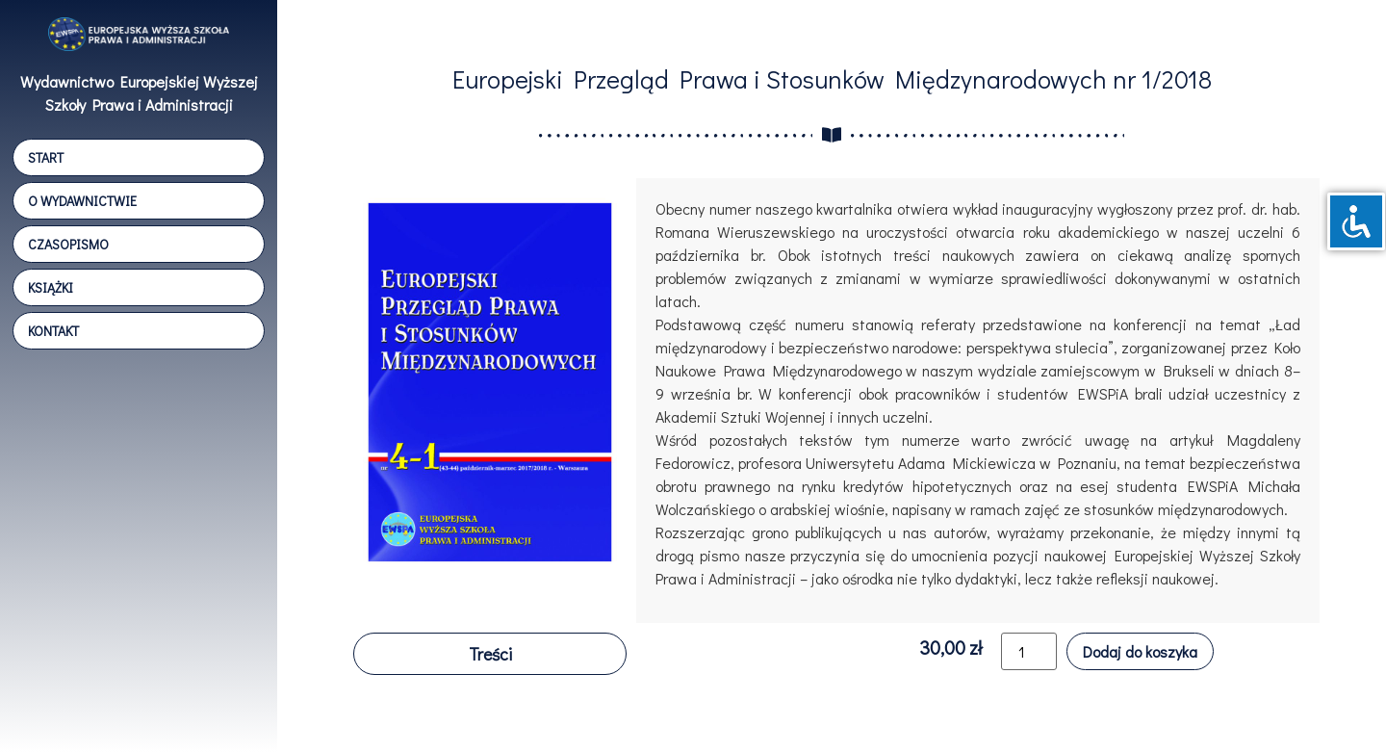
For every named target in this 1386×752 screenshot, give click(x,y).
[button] (490, 654)
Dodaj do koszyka (1140, 651)
